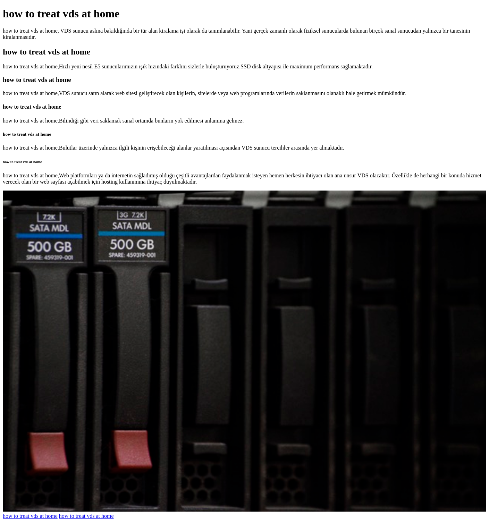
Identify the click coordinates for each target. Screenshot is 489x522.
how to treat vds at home (30, 516)
